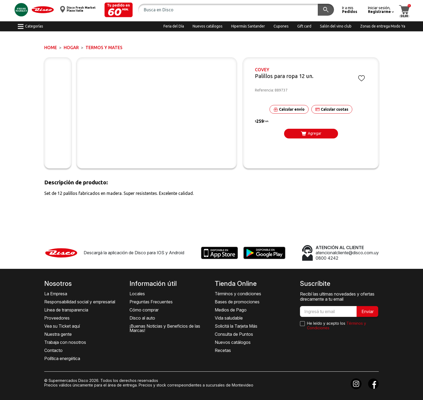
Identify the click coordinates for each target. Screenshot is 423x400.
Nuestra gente (58, 334)
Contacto (53, 350)
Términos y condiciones (238, 293)
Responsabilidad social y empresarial (79, 302)
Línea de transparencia (66, 310)
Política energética (62, 358)
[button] (118, 9)
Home (50, 47)
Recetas (223, 350)
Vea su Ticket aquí (62, 326)
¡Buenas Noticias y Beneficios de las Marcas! (164, 328)
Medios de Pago (231, 310)
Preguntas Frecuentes (151, 302)
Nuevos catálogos (233, 342)
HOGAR (71, 47)
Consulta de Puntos (234, 334)
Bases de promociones (237, 302)
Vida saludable (229, 318)
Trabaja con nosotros (65, 342)
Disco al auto (142, 318)
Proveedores (57, 318)
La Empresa (55, 293)
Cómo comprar (144, 310)
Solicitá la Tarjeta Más (236, 326)
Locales (137, 293)
